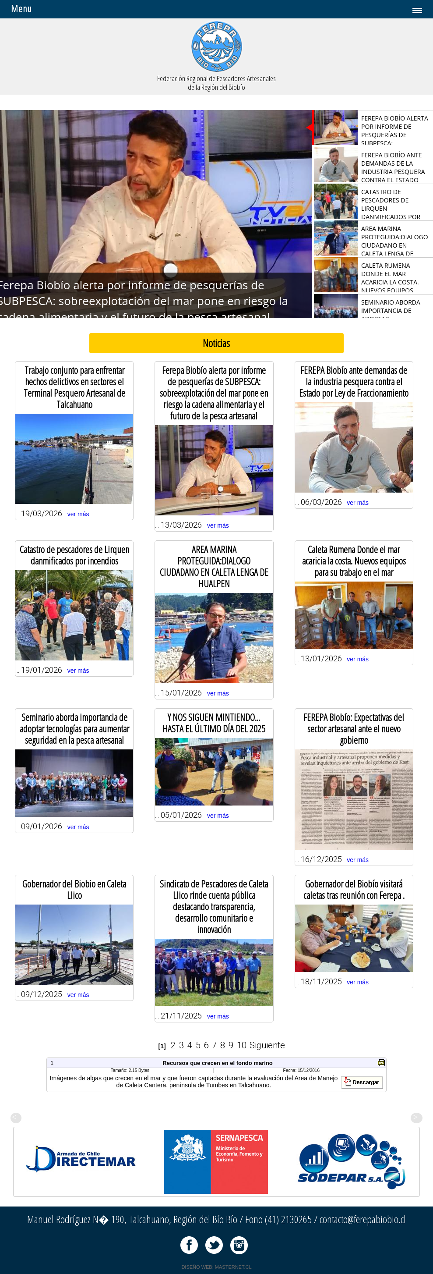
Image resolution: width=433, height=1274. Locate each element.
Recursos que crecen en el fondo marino (217, 1063)
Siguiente (267, 1045)
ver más (78, 514)
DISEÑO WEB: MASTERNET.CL (216, 1267)
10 (241, 1045)
